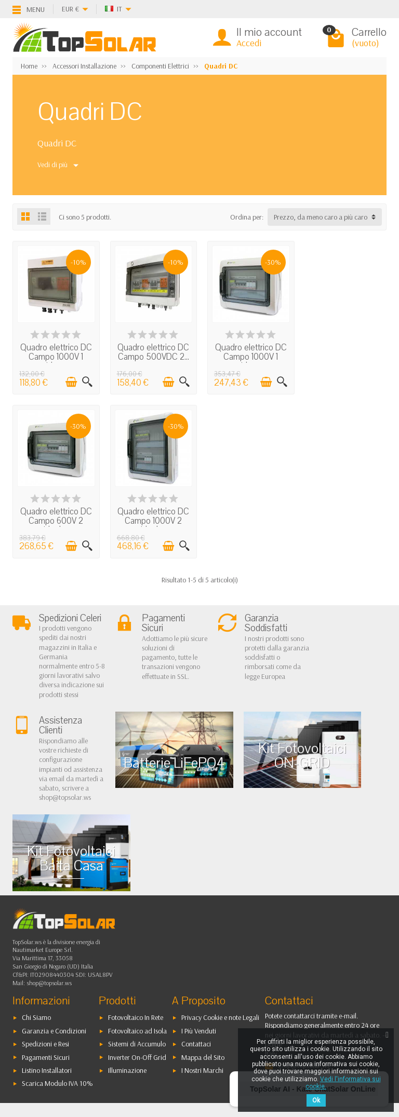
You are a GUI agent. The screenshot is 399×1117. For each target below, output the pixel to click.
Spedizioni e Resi (45, 962)
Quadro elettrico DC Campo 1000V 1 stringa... (55, 356)
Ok (316, 1100)
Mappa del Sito (202, 975)
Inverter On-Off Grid (137, 975)
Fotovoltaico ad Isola (137, 949)
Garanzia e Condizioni (54, 949)
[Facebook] (39, 1045)
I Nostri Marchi (202, 988)
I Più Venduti (198, 949)
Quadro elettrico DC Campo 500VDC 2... (152, 351)
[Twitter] (63, 1045)
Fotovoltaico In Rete (135, 936)
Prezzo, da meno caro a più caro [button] (320, 217)
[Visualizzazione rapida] (85, 381)
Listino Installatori (47, 988)
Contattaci (196, 962)
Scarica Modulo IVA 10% (57, 1001)
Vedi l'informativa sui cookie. (343, 1082)
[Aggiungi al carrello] (69, 381)
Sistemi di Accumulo (137, 962)
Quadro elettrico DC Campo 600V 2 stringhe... (344, 356)
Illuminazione (127, 988)
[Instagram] (87, 1067)
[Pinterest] (87, 1045)
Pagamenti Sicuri (46, 975)
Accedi (248, 43)
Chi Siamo (36, 936)
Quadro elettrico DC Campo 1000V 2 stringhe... (55, 518)
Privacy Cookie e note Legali (220, 936)
